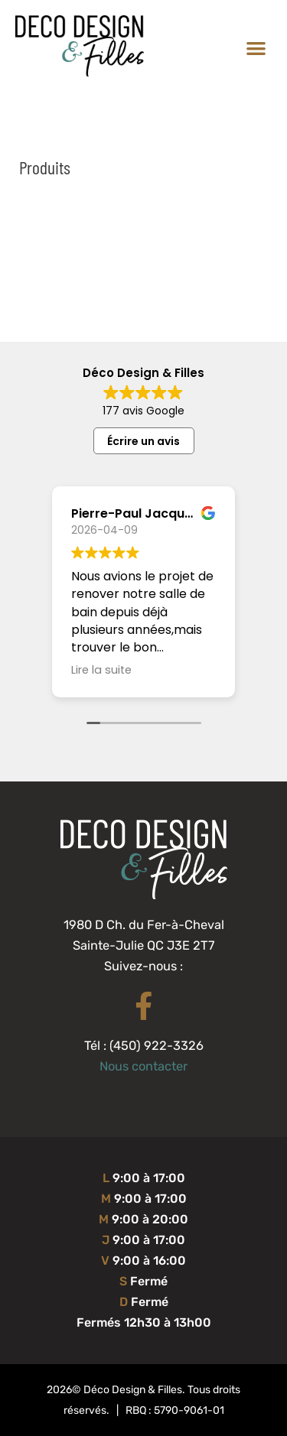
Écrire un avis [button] (143, 441)
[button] (256, 47)
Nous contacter (143, 1066)
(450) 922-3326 (156, 1045)
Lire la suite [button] (101, 669)
